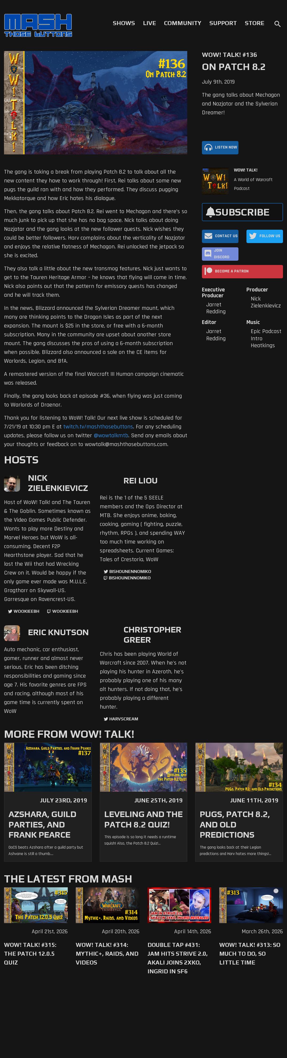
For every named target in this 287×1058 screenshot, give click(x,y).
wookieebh (65, 611)
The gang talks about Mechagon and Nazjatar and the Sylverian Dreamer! (241, 103)
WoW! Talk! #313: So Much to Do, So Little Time (249, 953)
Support (223, 22)
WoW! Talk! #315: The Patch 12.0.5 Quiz (30, 953)
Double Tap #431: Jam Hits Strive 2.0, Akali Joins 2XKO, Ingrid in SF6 (178, 958)
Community (182, 22)
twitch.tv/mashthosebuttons (98, 427)
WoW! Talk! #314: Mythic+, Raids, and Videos (107, 953)
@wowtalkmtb (111, 435)
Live (149, 22)
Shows (124, 22)
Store (254, 22)
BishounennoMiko (130, 571)
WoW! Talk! (245, 170)
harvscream (123, 718)
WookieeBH (26, 611)
